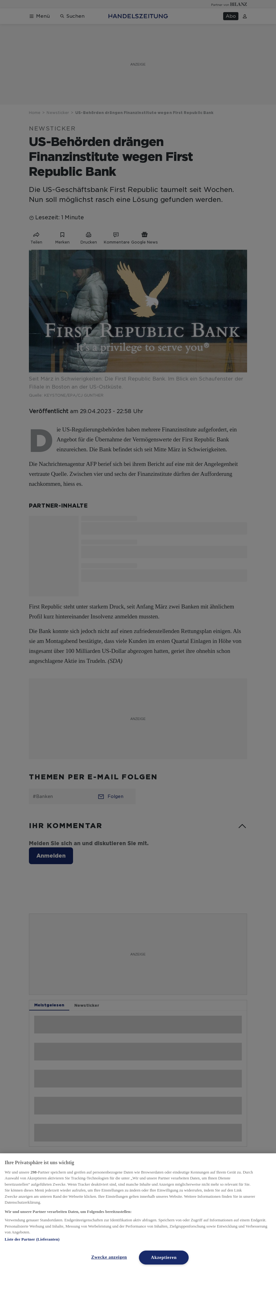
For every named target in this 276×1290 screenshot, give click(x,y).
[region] (138, 1221)
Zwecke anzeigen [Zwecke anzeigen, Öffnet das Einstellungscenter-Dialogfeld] (109, 1257)
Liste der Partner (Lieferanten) (32, 1239)
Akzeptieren (164, 1257)
